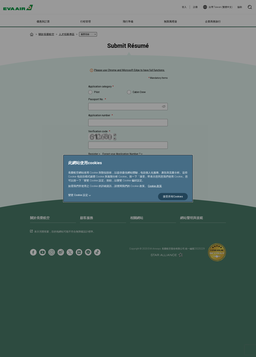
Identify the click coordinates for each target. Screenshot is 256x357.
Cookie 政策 (155, 186)
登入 (184, 7)
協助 (239, 7)
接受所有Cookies (173, 196)
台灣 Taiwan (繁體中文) (217, 7)
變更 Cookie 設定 (78, 195)
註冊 (195, 7)
